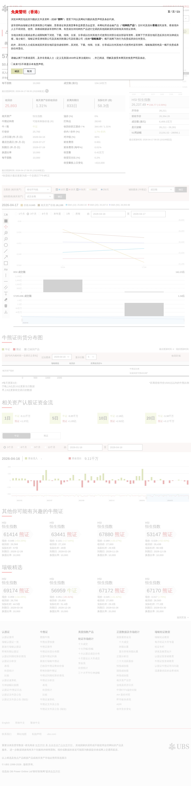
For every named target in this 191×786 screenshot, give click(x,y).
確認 (17, 71)
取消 (29, 71)
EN (178, 11)
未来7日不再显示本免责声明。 (28, 64)
